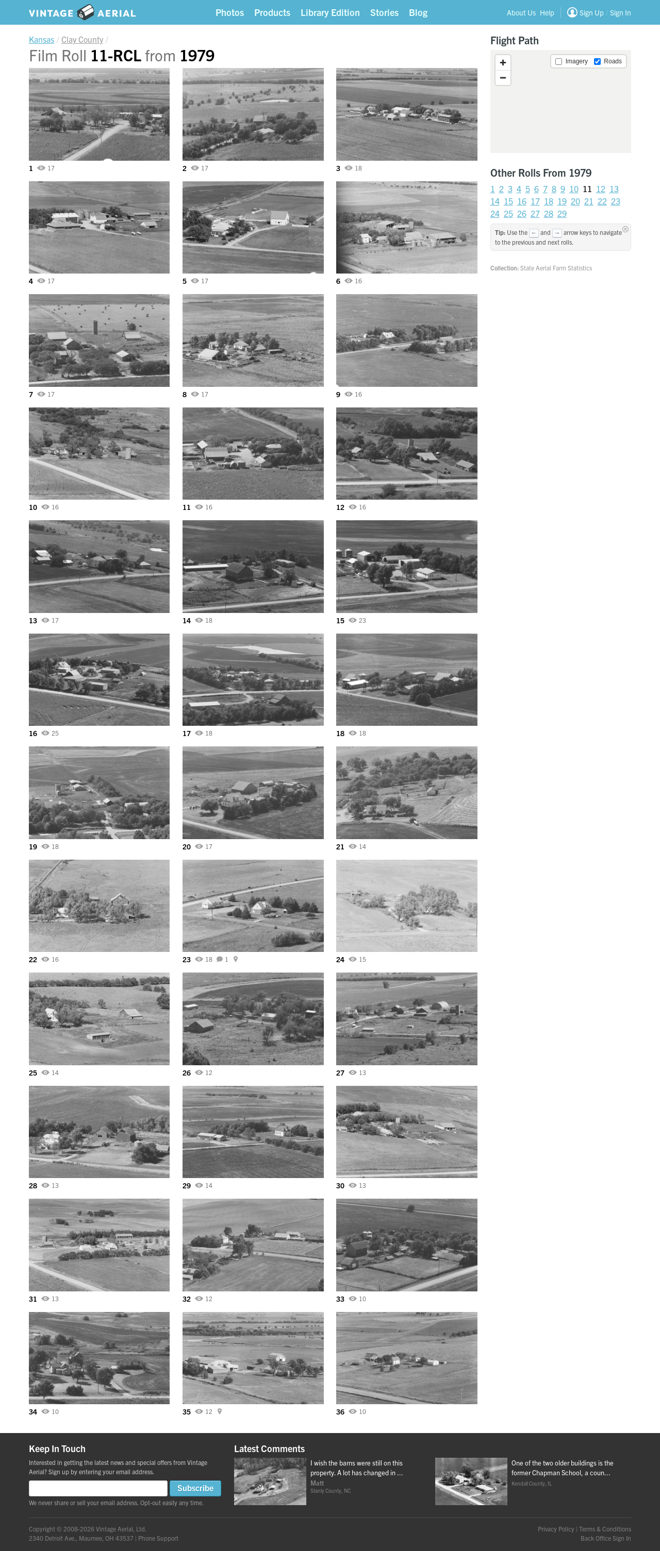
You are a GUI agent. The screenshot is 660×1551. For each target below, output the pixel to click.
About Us (521, 12)
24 (495, 213)
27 (535, 213)
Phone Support (158, 1538)
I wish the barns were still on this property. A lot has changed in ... (356, 1467)
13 (614, 188)
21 (588, 201)
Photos (230, 12)
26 (521, 213)
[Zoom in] (503, 62)
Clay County (82, 39)
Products (272, 12)
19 (562, 201)
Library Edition (330, 12)
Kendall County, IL (532, 1483)
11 (587, 188)
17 (535, 201)
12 (600, 188)
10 (574, 188)
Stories (384, 12)
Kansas (41, 39)
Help (547, 12)
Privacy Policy (556, 1528)
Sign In (620, 12)
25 (508, 213)
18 (548, 201)
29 (562, 213)
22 (602, 201)
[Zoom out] (503, 77)
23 (615, 201)
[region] (560, 101)
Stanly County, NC (330, 1490)
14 (495, 201)
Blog (418, 12)
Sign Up (592, 12)
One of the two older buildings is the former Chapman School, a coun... (563, 1467)
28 (548, 213)
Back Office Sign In (606, 1538)
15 (508, 201)
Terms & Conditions (605, 1528)
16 (521, 201)
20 (575, 201)
